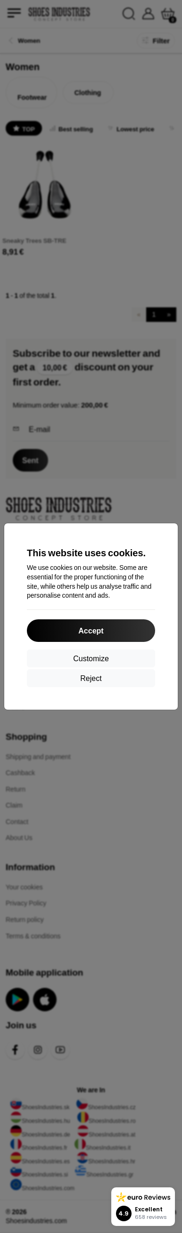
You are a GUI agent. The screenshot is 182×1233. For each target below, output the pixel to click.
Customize (91, 658)
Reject (90, 677)
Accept (90, 630)
